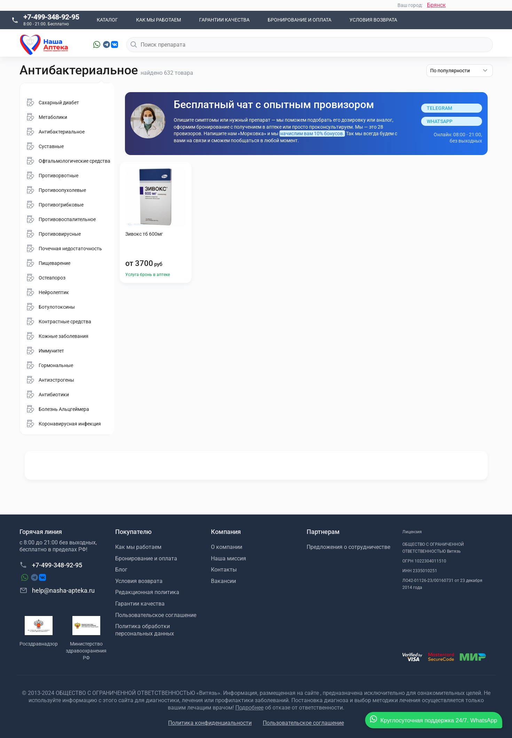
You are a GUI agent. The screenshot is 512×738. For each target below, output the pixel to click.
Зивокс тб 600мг (144, 234)
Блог (121, 569)
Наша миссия (228, 558)
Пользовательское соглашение (155, 615)
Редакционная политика (147, 592)
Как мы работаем (158, 20)
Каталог (107, 20)
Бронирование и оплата (299, 20)
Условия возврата (373, 20)
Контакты (224, 569)
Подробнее (249, 707)
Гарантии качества (224, 20)
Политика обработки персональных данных (144, 630)
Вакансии (223, 581)
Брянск (436, 5)
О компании (226, 547)
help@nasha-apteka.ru (57, 590)
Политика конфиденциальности (210, 723)
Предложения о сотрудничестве (348, 547)
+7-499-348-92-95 (51, 17)
